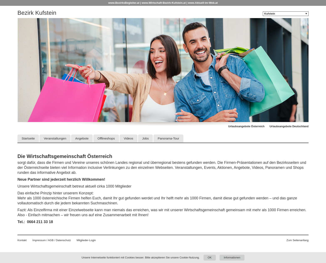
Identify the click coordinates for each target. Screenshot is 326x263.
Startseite (28, 138)
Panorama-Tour (168, 138)
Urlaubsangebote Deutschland (289, 126)
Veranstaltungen (55, 138)
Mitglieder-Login (86, 240)
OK (210, 257)
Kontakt (22, 240)
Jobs (145, 138)
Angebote (82, 138)
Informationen (232, 257)
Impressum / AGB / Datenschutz (51, 240)
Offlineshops (106, 138)
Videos (128, 138)
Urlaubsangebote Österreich (246, 126)
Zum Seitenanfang (297, 240)
